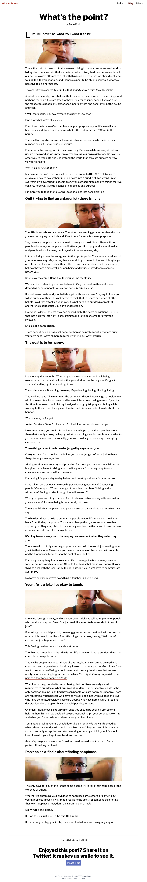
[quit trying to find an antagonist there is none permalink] (23, 197)
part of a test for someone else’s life (46, 677)
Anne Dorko (87, 876)
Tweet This (73, 862)
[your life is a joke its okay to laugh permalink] (23, 583)
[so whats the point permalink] (23, 809)
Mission (140, 3)
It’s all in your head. (46, 745)
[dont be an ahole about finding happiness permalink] (23, 750)
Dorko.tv (81, 879)
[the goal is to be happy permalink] (23, 341)
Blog (130, 3)
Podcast (121, 3)
